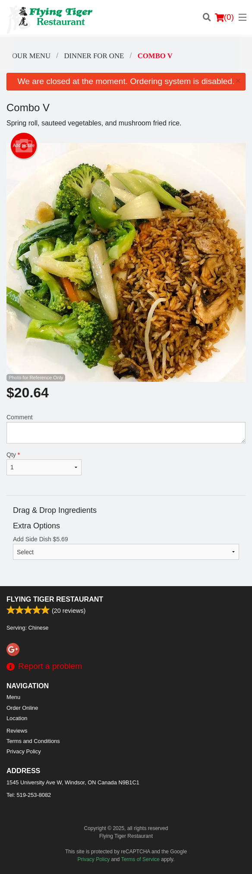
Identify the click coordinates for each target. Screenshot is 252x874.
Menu (13, 697)
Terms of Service (140, 859)
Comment (126, 428)
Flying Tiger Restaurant (54, 599)
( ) (224, 17)
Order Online (22, 708)
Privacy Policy (23, 751)
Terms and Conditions (33, 741)
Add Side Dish (126, 548)
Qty (44, 463)
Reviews (16, 730)
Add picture (24, 146)
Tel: (28, 795)
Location (16, 718)
